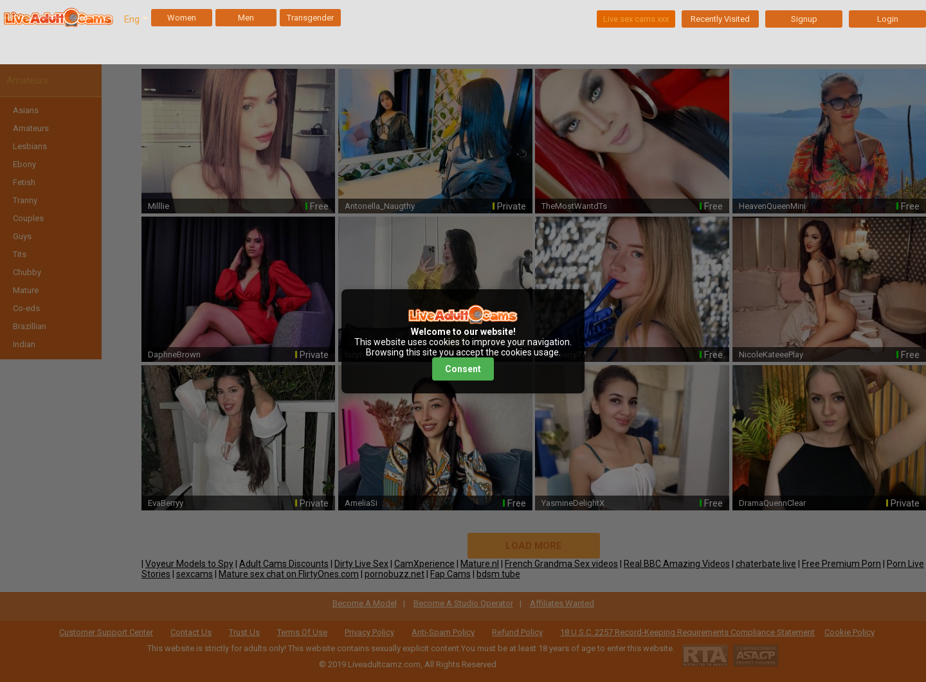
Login (887, 19)
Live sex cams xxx (636, 19)
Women (181, 17)
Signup (804, 19)
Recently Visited (720, 19)
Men (246, 17)
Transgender (310, 17)
